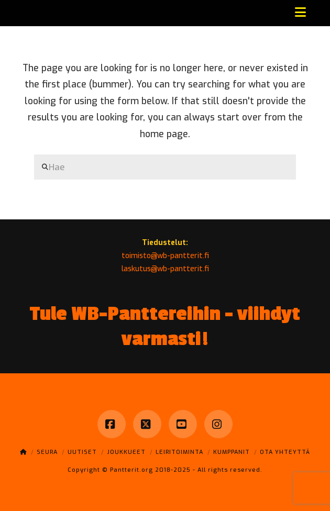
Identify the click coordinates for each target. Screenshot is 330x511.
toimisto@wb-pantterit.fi (165, 256)
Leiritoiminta (179, 452)
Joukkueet (126, 452)
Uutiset (82, 452)
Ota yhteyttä (285, 452)
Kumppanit (231, 452)
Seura (47, 452)
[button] (300, 12)
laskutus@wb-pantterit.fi (165, 269)
